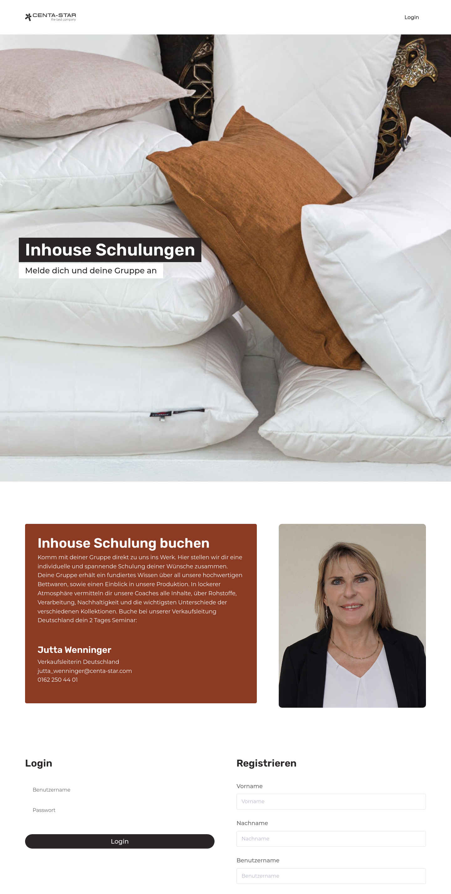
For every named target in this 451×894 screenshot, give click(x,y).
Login (412, 17)
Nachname (252, 823)
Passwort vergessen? (44, 826)
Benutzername (257, 860)
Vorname (249, 786)
